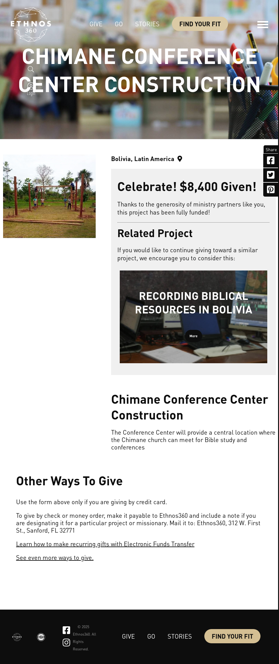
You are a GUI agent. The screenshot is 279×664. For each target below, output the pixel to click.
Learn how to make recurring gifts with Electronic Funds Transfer (105, 544)
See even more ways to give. (55, 557)
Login (31, 95)
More (193, 336)
